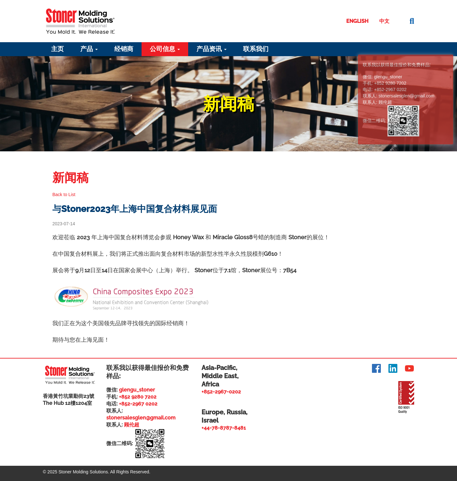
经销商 (123, 49)
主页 (57, 49)
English (357, 21)
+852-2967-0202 (221, 392)
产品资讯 (211, 49)
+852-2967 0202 (138, 404)
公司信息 (165, 49)
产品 (89, 49)
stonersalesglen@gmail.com (141, 418)
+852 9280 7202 (137, 397)
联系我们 (255, 49)
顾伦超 (131, 425)
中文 (384, 21)
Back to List (63, 194)
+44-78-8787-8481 (224, 428)
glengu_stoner (137, 390)
